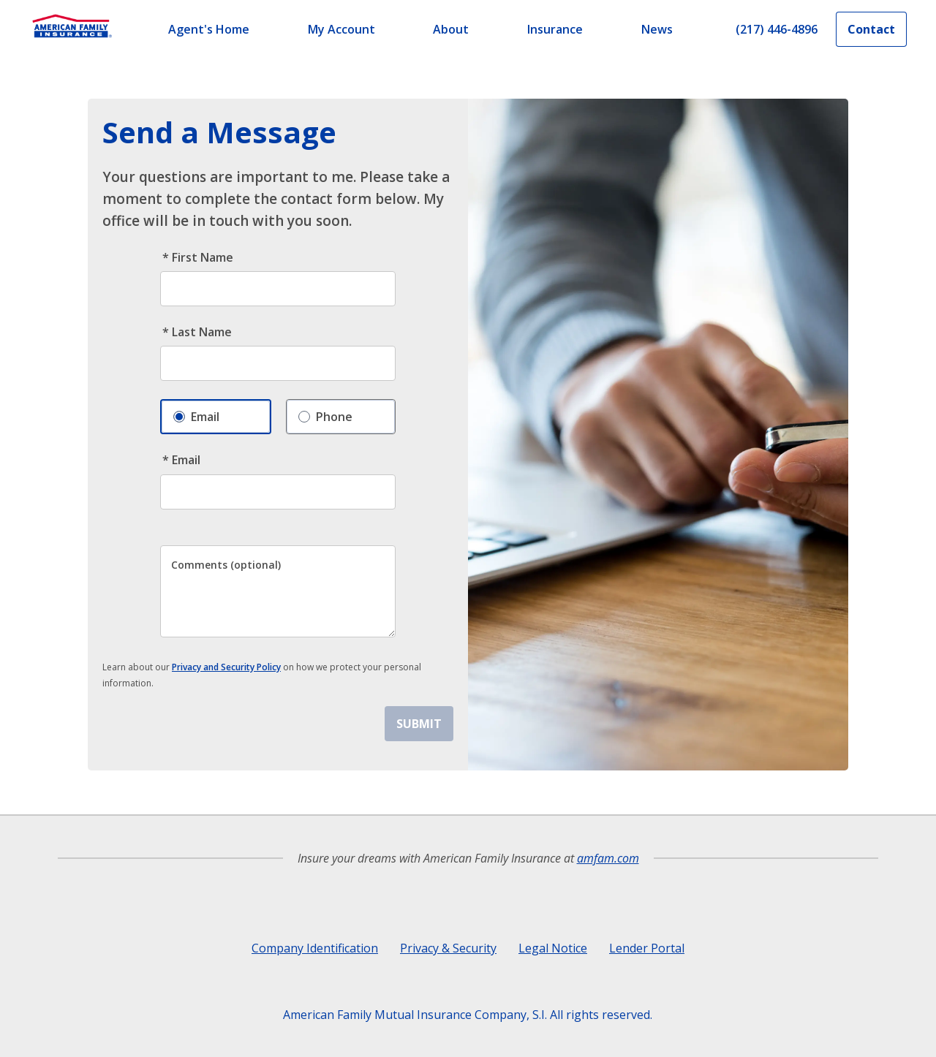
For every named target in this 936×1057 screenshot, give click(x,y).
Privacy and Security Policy (226, 667)
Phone (325, 413)
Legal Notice (552, 948)
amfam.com (608, 858)
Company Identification (315, 948)
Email (196, 413)
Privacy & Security (448, 948)
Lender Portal (646, 948)
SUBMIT (419, 724)
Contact (871, 29)
